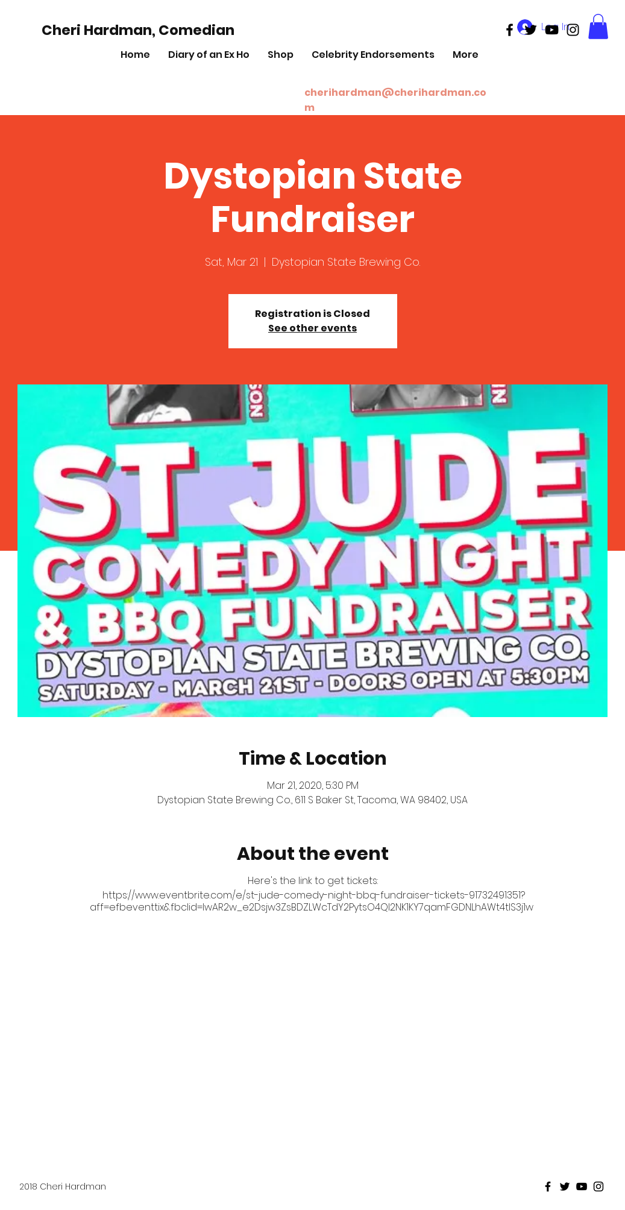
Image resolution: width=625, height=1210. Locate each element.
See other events (312, 328)
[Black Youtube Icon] (552, 30)
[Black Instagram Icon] (573, 30)
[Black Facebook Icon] (509, 30)
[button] (598, 26)
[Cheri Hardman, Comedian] (138, 30)
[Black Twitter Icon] (531, 30)
